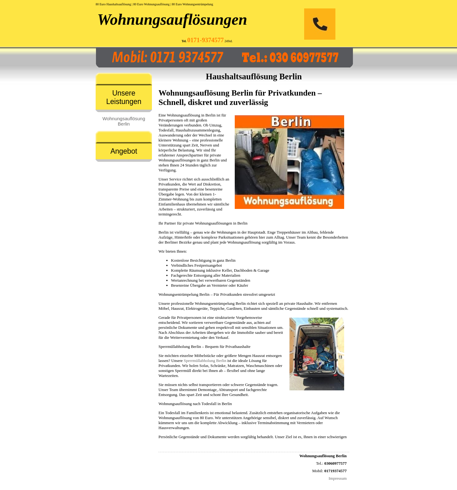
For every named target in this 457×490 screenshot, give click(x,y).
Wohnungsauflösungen (172, 19)
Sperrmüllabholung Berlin (205, 360)
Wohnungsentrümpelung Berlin (220, 303)
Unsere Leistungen (124, 97)
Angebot (123, 151)
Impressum (338, 478)
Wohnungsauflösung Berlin (124, 121)
